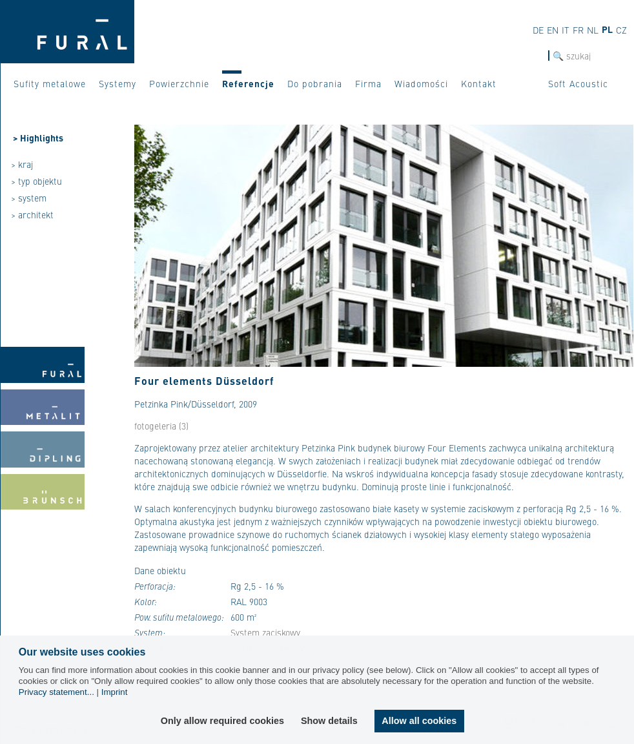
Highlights (41, 137)
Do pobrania (314, 83)
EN (552, 29)
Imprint (114, 692)
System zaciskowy (265, 632)
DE (538, 29)
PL (607, 29)
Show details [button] (330, 721)
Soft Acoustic (578, 83)
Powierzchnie (179, 83)
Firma (368, 83)
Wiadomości (421, 83)
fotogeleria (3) (161, 425)
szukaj (536, 56)
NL (592, 29)
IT (565, 29)
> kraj (22, 164)
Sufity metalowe (50, 83)
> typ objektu (36, 180)
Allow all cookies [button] (419, 721)
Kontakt (478, 83)
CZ (621, 29)
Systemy (117, 83)
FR (578, 29)
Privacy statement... (56, 692)
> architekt (32, 214)
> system (28, 197)
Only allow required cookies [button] (223, 721)
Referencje (248, 83)
